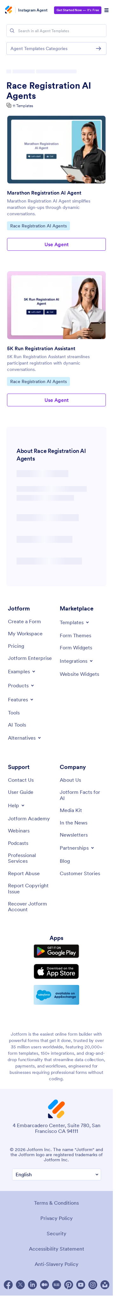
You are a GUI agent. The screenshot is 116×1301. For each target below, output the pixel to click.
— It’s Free (78, 10)
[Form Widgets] (76, 647)
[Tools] (14, 712)
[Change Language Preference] (56, 1174)
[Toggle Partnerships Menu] (77, 848)
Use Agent (56, 244)
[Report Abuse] (24, 873)
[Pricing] (16, 646)
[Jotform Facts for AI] (82, 795)
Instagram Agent (32, 10)
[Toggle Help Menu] (16, 805)
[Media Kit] (71, 810)
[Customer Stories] (80, 873)
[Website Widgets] (79, 674)
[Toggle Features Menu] (21, 699)
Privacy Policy (56, 1218)
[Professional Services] (30, 858)
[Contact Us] (21, 780)
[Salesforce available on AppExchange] (56, 995)
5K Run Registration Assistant (41, 348)
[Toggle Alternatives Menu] (25, 738)
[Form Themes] (75, 635)
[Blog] (65, 861)
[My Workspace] (25, 633)
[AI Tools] (17, 725)
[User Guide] (20, 792)
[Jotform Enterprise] (30, 658)
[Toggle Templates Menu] (75, 622)
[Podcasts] (18, 843)
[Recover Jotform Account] (30, 907)
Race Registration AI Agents (48, 90)
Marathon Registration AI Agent (44, 192)
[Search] (12, 30)
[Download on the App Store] (56, 971)
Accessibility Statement (56, 1249)
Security (56, 1233)
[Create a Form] (24, 621)
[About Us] (70, 780)
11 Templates (23, 105)
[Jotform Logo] (9, 10)
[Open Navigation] (106, 10)
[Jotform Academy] (29, 818)
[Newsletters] (74, 835)
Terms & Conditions (56, 1203)
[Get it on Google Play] (56, 951)
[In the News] (73, 823)
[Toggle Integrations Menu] (77, 661)
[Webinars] (19, 830)
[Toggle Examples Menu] (22, 671)
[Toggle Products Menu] (21, 685)
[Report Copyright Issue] (30, 888)
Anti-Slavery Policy (56, 1264)
